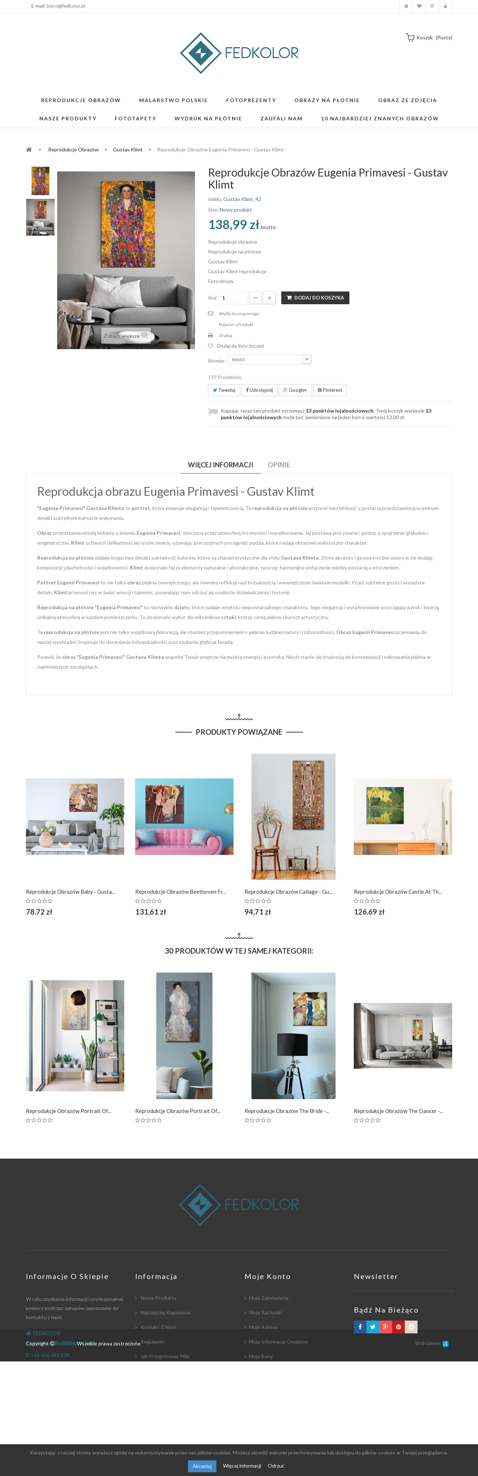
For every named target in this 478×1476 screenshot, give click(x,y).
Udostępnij (259, 390)
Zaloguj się (445, 6)
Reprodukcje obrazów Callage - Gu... (288, 891)
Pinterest (330, 390)
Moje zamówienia (269, 1298)
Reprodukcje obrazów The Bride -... (286, 1111)
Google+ (295, 390)
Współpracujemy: (160, 1400)
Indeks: (215, 199)
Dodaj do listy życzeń (240, 346)
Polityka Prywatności (164, 1414)
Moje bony (261, 1356)
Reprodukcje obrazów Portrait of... (68, 1111)
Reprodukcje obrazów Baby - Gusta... (70, 891)
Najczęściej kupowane (165, 1312)
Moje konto (406, 6)
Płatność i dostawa (162, 1385)
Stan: (213, 209)
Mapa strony (154, 1429)
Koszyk (432, 6)
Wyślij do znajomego (239, 313)
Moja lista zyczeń (419, 6)
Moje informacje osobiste (278, 1341)
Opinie (279, 465)
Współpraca (154, 1371)
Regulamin (152, 1341)
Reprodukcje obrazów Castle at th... (398, 891)
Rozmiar (217, 361)
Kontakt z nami (158, 1327)
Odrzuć (276, 1466)
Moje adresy (263, 1327)
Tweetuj (224, 390)
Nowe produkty (158, 1298)
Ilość (212, 298)
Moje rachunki (265, 1312)
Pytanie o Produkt (236, 324)
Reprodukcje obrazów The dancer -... (398, 1111)
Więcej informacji (242, 1466)
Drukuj (225, 335)
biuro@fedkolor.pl (66, 6)
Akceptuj (202, 1466)
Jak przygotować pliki (164, 1356)
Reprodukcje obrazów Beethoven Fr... (180, 891)
